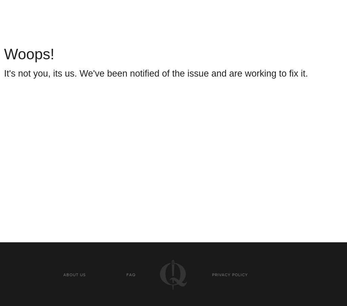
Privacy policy (230, 274)
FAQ (131, 274)
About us (74, 274)
